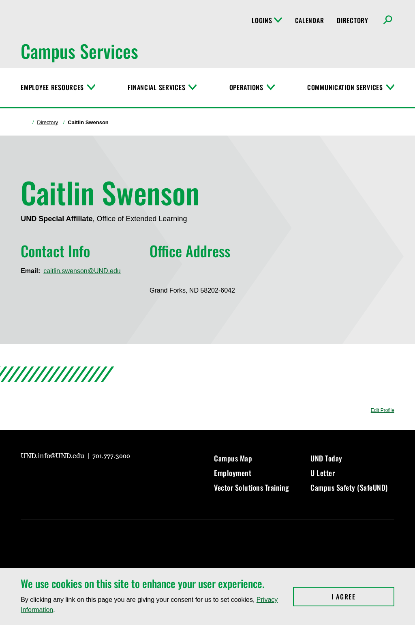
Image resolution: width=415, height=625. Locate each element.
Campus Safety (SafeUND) (349, 487)
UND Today (326, 458)
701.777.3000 (111, 456)
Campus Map (233, 458)
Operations (246, 87)
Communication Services (345, 87)
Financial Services (156, 87)
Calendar (309, 20)
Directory (352, 20)
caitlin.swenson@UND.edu (82, 270)
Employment (232, 473)
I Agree (363, 596)
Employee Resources (52, 87)
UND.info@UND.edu (53, 456)
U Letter (322, 473)
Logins (267, 20)
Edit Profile (382, 410)
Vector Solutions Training (251, 487)
